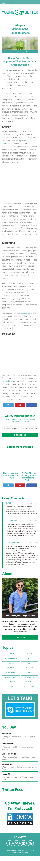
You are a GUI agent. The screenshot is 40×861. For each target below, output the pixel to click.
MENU (11, 2)
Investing (29, 668)
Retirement (29, 682)
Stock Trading (29, 686)
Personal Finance (10, 677)
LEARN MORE (20, 637)
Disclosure (16, 852)
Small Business (20, 33)
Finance (11, 663)
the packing (7, 381)
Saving (11, 686)
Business (11, 654)
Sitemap (25, 852)
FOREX (29, 663)
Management (19, 29)
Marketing (29, 672)
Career (29, 654)
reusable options (27, 313)
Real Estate (11, 682)
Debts (29, 658)
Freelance (11, 668)
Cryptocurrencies (11, 658)
